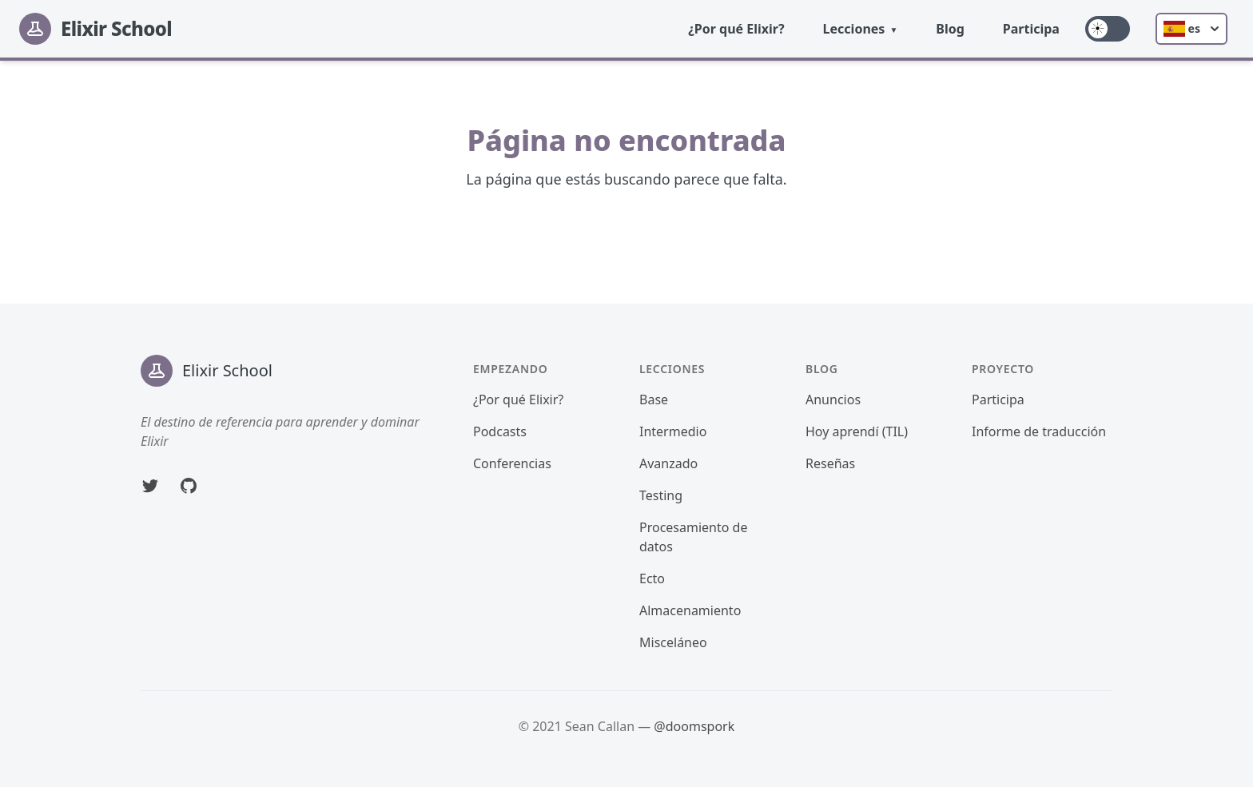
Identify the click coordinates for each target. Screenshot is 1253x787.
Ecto (652, 578)
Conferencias (512, 463)
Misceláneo (673, 642)
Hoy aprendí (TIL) (857, 431)
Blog (950, 29)
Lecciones (854, 29)
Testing (660, 495)
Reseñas (830, 463)
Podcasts (500, 431)
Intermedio (672, 431)
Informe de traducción (1039, 431)
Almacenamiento (690, 610)
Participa (1031, 29)
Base (653, 399)
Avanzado (668, 463)
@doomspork (694, 726)
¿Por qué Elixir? (736, 29)
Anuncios (833, 399)
